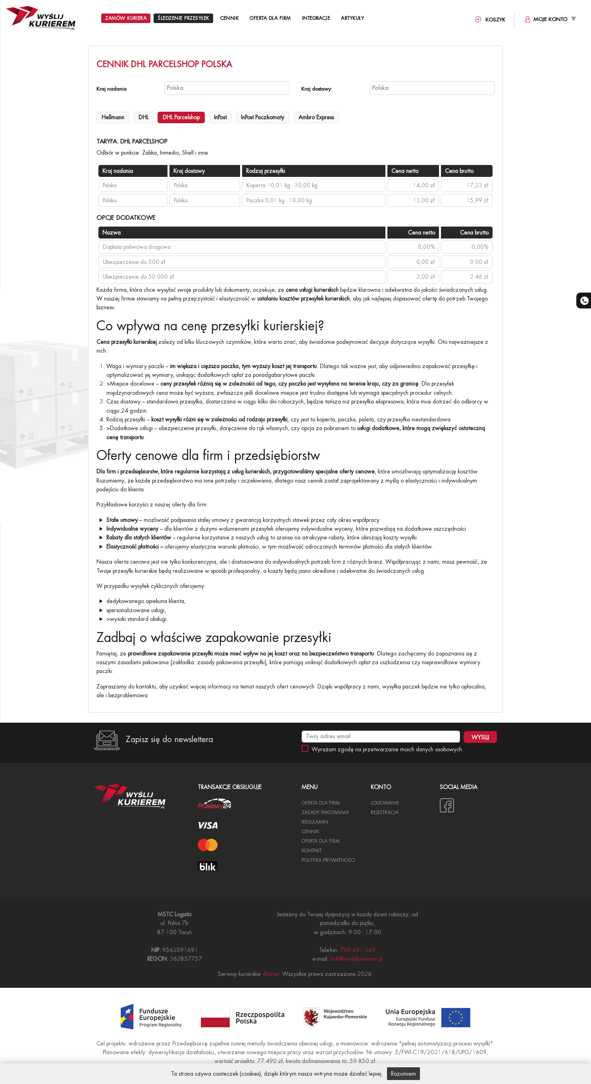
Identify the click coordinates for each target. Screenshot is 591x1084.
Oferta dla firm (321, 841)
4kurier (270, 974)
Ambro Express (316, 117)
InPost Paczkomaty (262, 117)
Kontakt (311, 850)
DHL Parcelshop (181, 117)
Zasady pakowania (325, 812)
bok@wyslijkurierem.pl (356, 959)
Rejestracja (384, 812)
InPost (220, 117)
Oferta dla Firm (270, 18)
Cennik (229, 18)
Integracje (316, 18)
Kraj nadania (111, 88)
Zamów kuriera (125, 18)
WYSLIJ (480, 737)
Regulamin (315, 822)
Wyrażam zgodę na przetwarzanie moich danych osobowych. (388, 749)
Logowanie (385, 803)
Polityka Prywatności (328, 860)
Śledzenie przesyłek (183, 18)
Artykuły (353, 18)
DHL (143, 117)
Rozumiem (403, 1073)
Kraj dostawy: (316, 88)
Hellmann (113, 117)
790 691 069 (357, 950)
